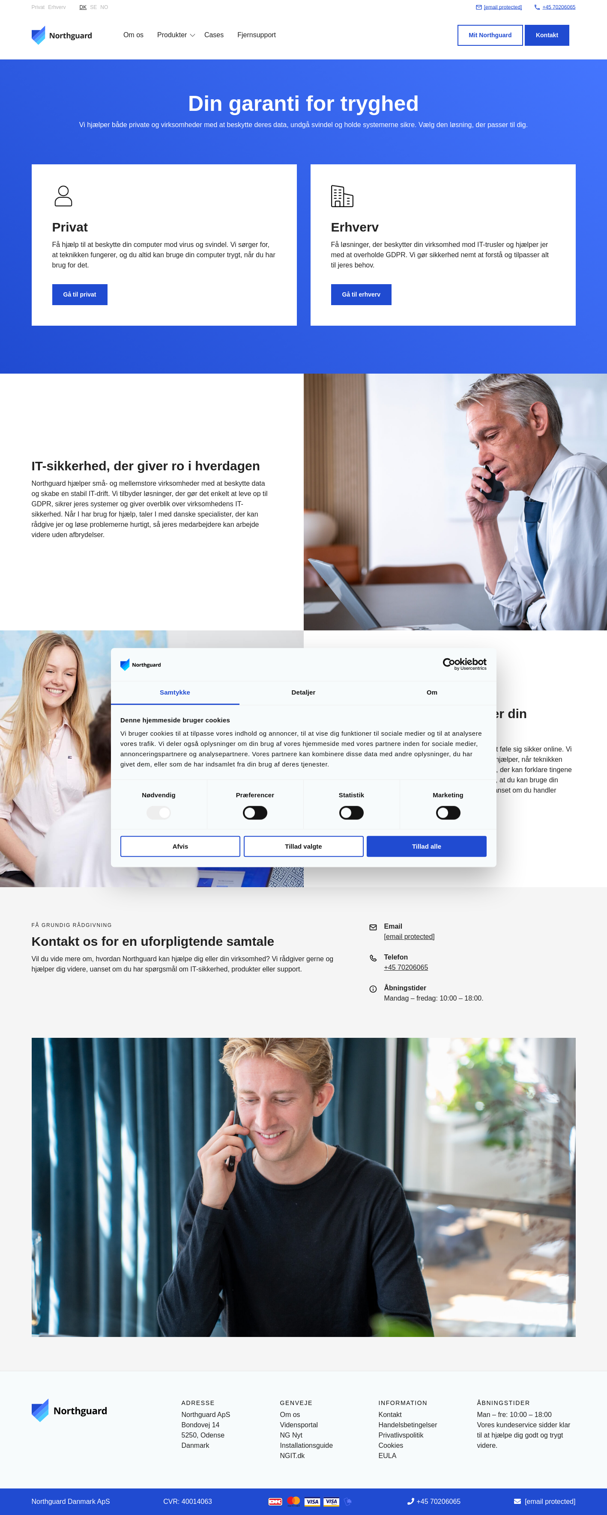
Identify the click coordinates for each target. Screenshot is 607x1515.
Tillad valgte (303, 846)
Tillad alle (426, 846)
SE (93, 7)
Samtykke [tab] (175, 692)
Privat (38, 7)
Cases (207, 26)
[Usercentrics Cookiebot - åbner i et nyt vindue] (449, 664)
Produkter (166, 26)
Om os (127, 26)
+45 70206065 (406, 967)
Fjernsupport (250, 26)
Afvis (180, 846)
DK (83, 7)
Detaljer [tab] (304, 692)
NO (104, 7)
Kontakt (553, 27)
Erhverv (57, 7)
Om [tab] (432, 692)
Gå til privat (79, 294)
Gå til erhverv (361, 294)
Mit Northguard (496, 27)
